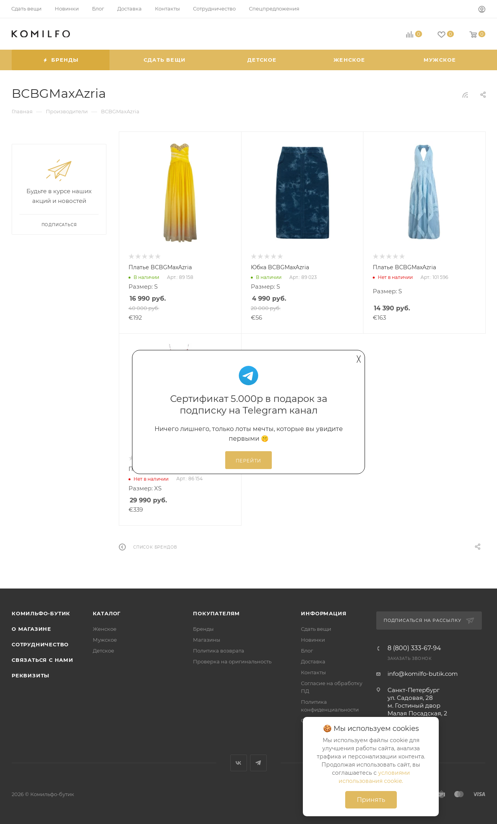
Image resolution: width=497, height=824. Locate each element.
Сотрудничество (40, 644)
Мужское (105, 640)
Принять (371, 799)
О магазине (31, 629)
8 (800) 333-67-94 (414, 648)
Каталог (107, 613)
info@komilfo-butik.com (423, 673)
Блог (307, 650)
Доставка (313, 661)
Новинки (313, 640)
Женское (104, 629)
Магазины (206, 640)
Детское (103, 650)
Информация (323, 613)
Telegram (258, 763)
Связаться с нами (42, 660)
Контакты (313, 672)
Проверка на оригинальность (232, 661)
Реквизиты (30, 675)
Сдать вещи (316, 629)
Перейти (249, 461)
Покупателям (216, 613)
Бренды (203, 629)
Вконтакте (238, 763)
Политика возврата (218, 650)
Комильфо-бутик (41, 613)
